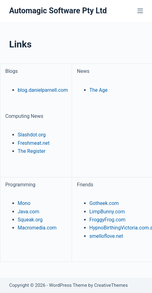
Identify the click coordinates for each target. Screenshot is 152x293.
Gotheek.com (104, 203)
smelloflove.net (106, 236)
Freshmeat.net (34, 143)
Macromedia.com (37, 228)
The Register (31, 151)
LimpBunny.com (107, 212)
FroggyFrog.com (107, 220)
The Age (98, 90)
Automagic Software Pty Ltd (58, 10)
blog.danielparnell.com (43, 90)
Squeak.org (30, 220)
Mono (24, 203)
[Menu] (140, 11)
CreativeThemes (111, 285)
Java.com (28, 212)
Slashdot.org (32, 135)
